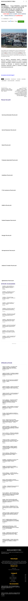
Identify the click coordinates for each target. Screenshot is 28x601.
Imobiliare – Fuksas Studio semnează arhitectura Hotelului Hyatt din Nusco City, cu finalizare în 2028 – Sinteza (8, 320)
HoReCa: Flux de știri (6, 205)
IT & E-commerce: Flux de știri (9, 190)
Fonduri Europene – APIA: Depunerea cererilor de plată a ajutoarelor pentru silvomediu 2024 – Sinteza (6, 90)
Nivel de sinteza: (4, 21)
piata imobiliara (4, 80)
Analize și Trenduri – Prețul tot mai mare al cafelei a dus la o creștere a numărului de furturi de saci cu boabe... (10, 394)
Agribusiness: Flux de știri (8, 280)
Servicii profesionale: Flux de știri (9, 115)
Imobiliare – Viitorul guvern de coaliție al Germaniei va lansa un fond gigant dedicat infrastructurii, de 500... (8, 314)
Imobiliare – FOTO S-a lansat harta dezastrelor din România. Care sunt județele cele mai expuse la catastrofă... (8, 331)
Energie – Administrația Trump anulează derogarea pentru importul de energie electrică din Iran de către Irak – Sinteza (10, 533)
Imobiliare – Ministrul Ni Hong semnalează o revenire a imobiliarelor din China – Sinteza (8, 298)
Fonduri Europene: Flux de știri (9, 220)
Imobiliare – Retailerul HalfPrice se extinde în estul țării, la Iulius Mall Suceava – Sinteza (8, 303)
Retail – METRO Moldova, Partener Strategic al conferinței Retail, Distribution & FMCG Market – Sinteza (10, 480)
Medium (12, 21)
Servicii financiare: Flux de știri (9, 130)
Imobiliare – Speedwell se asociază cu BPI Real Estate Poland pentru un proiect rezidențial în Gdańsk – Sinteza (10, 460)
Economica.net (5, 18)
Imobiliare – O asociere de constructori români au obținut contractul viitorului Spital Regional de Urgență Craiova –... (9, 326)
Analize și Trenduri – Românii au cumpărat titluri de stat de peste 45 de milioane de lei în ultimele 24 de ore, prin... (10, 374)
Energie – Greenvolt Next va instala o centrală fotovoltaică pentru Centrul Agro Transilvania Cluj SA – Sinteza (10, 467)
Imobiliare (3, 4)
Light (9, 21)
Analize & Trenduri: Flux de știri (9, 265)
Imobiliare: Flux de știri (7, 175)
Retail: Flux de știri (6, 145)
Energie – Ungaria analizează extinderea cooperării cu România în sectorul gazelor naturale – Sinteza (10, 414)
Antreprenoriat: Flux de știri (8, 250)
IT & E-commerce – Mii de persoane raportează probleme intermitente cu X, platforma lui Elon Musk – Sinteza (9, 454)
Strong (16, 21)
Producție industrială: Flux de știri (10, 160)
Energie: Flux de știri (6, 235)
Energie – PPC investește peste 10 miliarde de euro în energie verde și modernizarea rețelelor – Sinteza (10, 380)
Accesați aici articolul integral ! (7, 75)
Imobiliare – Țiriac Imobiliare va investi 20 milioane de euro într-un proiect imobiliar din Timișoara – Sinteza (8, 287)
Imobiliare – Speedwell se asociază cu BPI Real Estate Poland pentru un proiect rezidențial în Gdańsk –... (8, 292)
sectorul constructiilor (11, 80)
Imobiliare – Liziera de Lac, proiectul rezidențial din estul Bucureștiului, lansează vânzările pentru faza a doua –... (8, 309)
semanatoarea (17, 80)
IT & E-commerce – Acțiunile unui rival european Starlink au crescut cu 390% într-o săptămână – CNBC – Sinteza (10, 473)
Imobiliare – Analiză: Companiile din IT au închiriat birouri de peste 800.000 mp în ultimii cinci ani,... (9, 337)
